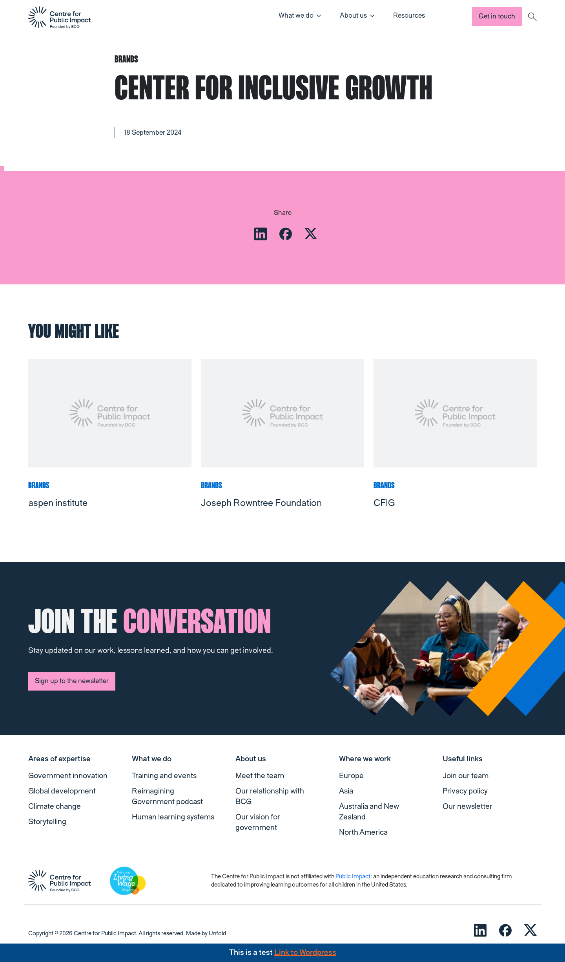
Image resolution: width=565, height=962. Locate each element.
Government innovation (68, 775)
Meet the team (259, 775)
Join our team (465, 775)
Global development (62, 791)
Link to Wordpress (305, 952)
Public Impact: (354, 876)
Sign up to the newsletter (72, 681)
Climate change (54, 806)
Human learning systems (173, 817)
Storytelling (47, 821)
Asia (346, 791)
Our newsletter (467, 806)
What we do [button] (296, 15)
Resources (409, 15)
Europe (351, 775)
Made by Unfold (206, 933)
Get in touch (497, 16)
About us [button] (353, 15)
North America (363, 832)
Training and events (164, 775)
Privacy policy (465, 791)
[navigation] (59, 17)
